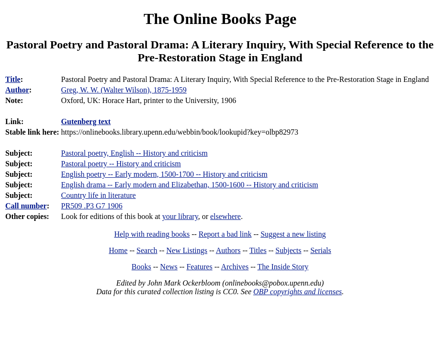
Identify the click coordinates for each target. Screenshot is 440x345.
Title (13, 79)
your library (180, 216)
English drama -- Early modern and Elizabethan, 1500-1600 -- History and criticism (189, 185)
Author (17, 90)
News (168, 267)
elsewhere (225, 216)
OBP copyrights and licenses (297, 292)
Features (199, 267)
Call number (26, 206)
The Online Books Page (220, 18)
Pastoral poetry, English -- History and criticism (134, 153)
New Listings (186, 250)
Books (141, 267)
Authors (228, 250)
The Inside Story (283, 267)
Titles (258, 250)
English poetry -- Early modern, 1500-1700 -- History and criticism (164, 174)
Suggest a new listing (293, 234)
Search (147, 250)
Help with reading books (152, 234)
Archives (234, 267)
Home (118, 250)
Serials (320, 250)
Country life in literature (98, 195)
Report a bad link (225, 234)
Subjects (288, 250)
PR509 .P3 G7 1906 (92, 206)
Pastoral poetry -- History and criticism (121, 164)
